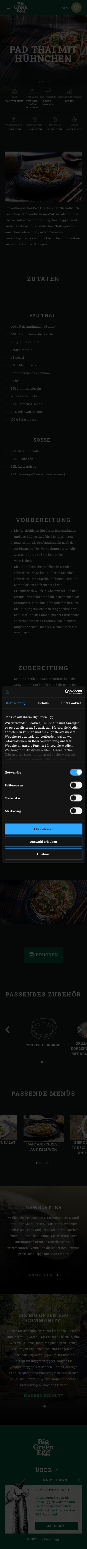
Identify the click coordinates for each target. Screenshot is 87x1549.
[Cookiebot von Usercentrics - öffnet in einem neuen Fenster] (63, 691)
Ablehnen (43, 854)
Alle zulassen (43, 829)
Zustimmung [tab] (15, 703)
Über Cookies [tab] (71, 703)
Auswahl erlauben (43, 842)
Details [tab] (43, 703)
